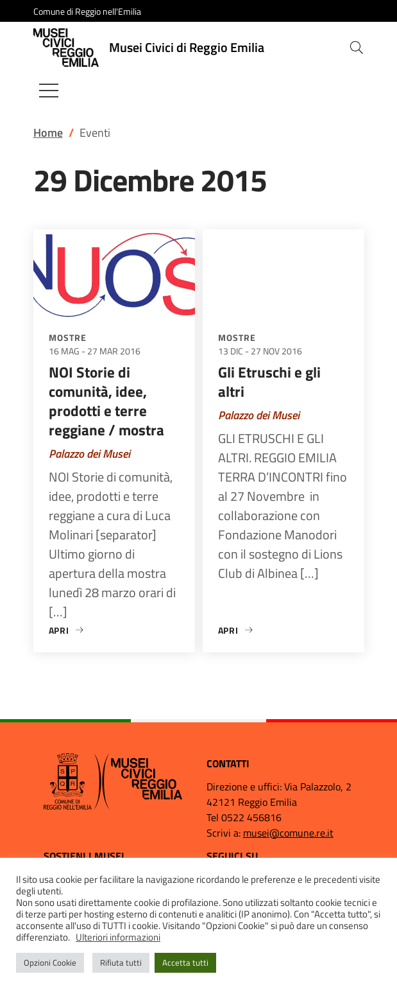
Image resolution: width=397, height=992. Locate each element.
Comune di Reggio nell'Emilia (87, 11)
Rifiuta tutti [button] (121, 962)
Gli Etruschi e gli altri (269, 382)
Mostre (68, 337)
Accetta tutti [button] (185, 962)
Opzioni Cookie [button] (50, 962)
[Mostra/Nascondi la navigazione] (48, 90)
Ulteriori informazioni (118, 937)
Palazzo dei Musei (89, 453)
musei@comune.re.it (288, 832)
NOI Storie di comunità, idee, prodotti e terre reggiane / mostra (106, 401)
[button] (356, 47)
